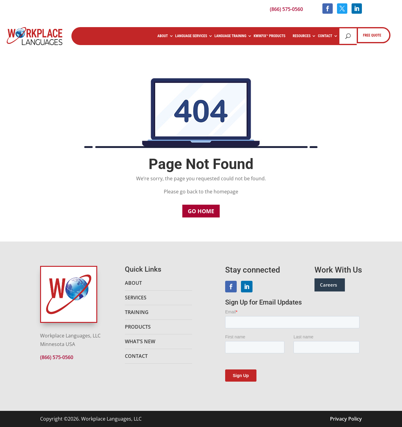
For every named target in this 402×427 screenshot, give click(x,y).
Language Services (191, 36)
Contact (325, 36)
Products (138, 326)
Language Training (230, 36)
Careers (328, 285)
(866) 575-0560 (286, 9)
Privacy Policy (346, 418)
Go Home (201, 211)
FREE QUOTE (372, 35)
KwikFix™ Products (270, 36)
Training (137, 312)
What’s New (140, 341)
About (162, 36)
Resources (302, 36)
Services (135, 297)
